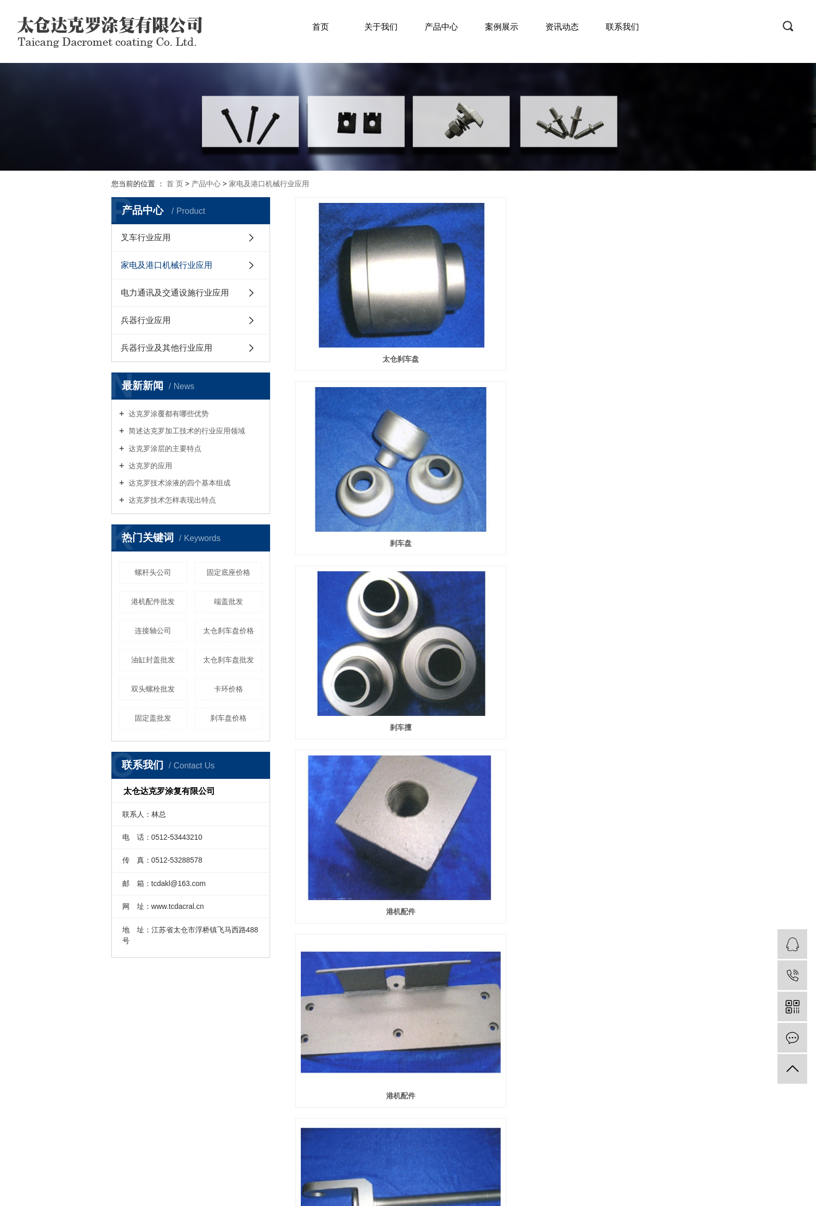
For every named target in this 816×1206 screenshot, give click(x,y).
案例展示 (501, 26)
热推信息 (324, 1144)
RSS (419, 1144)
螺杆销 (359, 547)
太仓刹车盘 (359, 298)
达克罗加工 (468, 1191)
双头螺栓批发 (153, 689)
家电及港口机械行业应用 (269, 183)
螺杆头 (641, 423)
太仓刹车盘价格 (228, 630)
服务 (204, 1042)
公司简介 (138, 1042)
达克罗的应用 (149, 465)
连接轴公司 (153, 630)
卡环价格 (228, 689)
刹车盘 (500, 298)
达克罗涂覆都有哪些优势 (167, 413)
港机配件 (359, 423)
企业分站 (359, 1144)
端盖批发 (228, 601)
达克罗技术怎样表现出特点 (171, 500)
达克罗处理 (430, 1191)
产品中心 (441, 26)
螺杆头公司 (153, 572)
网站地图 (393, 1144)
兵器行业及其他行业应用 (166, 347)
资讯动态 (562, 26)
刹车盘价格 (228, 718)
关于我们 (381, 26)
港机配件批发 (153, 601)
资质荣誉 (138, 1073)
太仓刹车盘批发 (228, 660)
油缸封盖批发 (153, 660)
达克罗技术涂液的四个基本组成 (178, 483)
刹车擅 (641, 298)
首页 (320, 26)
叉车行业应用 (146, 237)
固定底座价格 (228, 572)
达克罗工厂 (506, 1191)
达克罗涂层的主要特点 (163, 448)
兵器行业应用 (146, 320)
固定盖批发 (153, 718)
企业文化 (138, 1058)
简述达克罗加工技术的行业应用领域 (185, 431)
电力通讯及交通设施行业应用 (175, 292)
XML (439, 1144)
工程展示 (138, 1089)
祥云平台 (633, 1191)
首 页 (175, 183)
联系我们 (622, 26)
